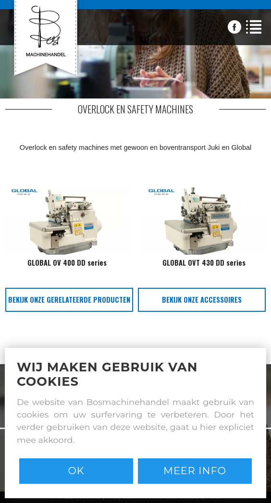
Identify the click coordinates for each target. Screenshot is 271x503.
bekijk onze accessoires (202, 299)
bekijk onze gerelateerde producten (69, 299)
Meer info (194, 471)
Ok (76, 471)
